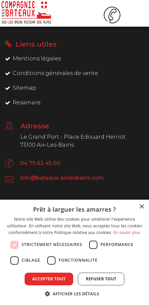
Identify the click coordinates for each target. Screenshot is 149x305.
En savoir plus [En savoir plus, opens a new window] (126, 232)
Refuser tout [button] (101, 279)
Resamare (23, 102)
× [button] (141, 206)
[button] (74, 293)
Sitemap (20, 88)
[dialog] (74, 252)
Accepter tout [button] (49, 279)
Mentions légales (33, 58)
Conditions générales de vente (51, 73)
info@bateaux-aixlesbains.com (62, 178)
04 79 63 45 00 (40, 163)
